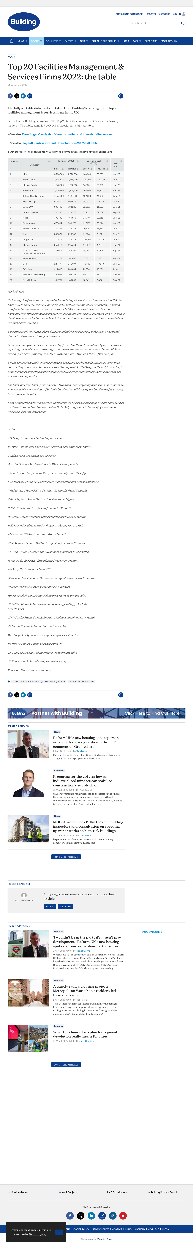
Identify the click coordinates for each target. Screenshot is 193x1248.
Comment (59, 770)
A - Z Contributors (117, 1192)
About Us (140, 1229)
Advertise (153, 1229)
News (57, 731)
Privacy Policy (101, 1229)
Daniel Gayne (86, 835)
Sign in (50, 906)
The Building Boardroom (129, 14)
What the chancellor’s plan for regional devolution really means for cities (85, 1034)
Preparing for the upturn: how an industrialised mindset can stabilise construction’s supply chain (82, 781)
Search (182, 23)
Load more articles (66, 856)
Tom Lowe (81, 751)
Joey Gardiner (86, 1041)
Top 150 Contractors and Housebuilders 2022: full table (60, 143)
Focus (12, 57)
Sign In (177, 14)
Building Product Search (164, 1192)
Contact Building (121, 1229)
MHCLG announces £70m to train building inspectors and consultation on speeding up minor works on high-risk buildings (88, 826)
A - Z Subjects (69, 1192)
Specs (165, 1229)
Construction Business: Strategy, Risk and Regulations (38, 681)
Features (58, 931)
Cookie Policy (81, 1229)
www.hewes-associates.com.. (29, 411)
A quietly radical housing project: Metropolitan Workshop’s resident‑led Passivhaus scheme (84, 990)
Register (151, 14)
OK (59, 1232)
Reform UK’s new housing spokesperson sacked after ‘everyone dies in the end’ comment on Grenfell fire (86, 742)
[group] (168, 41)
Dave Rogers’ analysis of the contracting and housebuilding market (67, 134)
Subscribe (164, 14)
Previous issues (19, 1192)
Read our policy (38, 1234)
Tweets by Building (151, 931)
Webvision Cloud (104, 1239)
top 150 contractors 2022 (81, 681)
